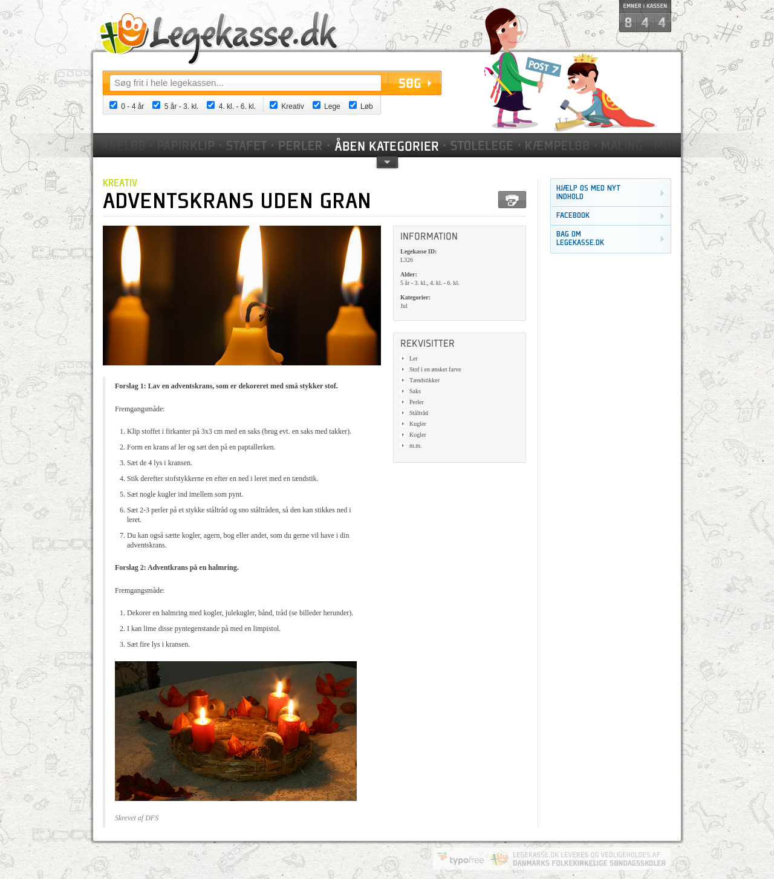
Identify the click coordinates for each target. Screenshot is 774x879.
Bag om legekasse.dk (580, 238)
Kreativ (292, 106)
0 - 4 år (132, 106)
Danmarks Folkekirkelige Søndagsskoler (578, 858)
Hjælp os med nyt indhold (588, 192)
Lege (332, 106)
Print (512, 199)
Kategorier (387, 145)
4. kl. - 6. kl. (237, 106)
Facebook (573, 215)
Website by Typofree (460, 858)
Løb (366, 106)
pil (387, 161)
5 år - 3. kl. (181, 106)
